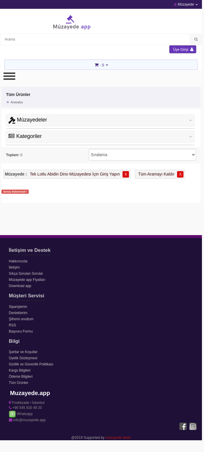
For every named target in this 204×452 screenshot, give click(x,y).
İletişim (14, 267)
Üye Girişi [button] (183, 49)
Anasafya (17, 102)
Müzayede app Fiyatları (27, 280)
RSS (12, 325)
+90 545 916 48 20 (25, 408)
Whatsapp (21, 414)
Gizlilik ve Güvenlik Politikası (31, 364)
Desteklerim (18, 313)
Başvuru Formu (21, 331)
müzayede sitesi (118, 438)
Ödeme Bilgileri (21, 377)
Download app (20, 286)
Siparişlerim (18, 307)
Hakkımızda (18, 261)
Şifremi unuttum (21, 319)
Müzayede (185, 4)
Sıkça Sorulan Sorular (26, 273)
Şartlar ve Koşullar (23, 352)
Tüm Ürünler (18, 383)
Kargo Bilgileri (19, 370)
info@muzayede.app (27, 420)
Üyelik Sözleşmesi (23, 358)
